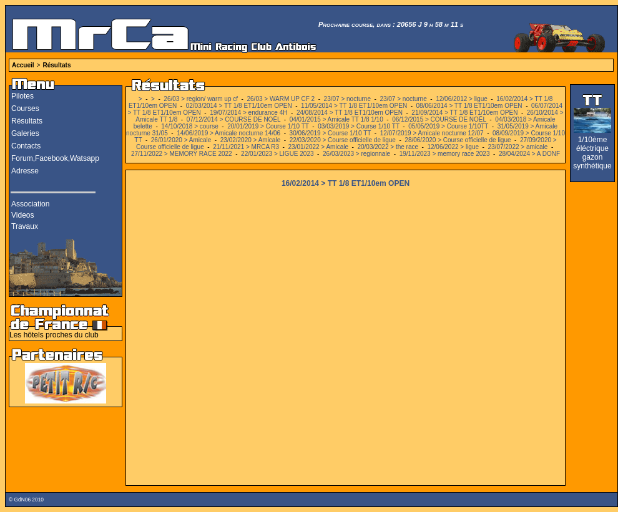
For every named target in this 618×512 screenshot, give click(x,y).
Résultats (56, 65)
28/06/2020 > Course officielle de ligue (458, 140)
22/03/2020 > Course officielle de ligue (343, 140)
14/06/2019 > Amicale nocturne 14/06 (228, 133)
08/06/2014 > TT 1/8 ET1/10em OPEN (469, 105)
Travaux (24, 226)
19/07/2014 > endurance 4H (249, 112)
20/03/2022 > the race (387, 146)
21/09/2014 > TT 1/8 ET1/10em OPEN (464, 112)
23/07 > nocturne (347, 98)
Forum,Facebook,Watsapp (55, 158)
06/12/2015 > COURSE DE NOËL (439, 119)
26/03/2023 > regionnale (356, 153)
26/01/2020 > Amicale (182, 140)
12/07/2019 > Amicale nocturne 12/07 (432, 133)
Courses (25, 108)
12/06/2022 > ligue (453, 146)
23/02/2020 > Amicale (250, 140)
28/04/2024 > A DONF (529, 153)
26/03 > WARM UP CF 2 (281, 98)
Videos (22, 215)
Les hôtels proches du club (54, 335)
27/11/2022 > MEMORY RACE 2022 (181, 153)
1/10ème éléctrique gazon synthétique (592, 152)
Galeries (25, 133)
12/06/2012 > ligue (462, 98)
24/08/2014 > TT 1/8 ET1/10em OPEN (350, 112)
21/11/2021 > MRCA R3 (246, 146)
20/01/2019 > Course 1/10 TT (268, 126)
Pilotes (22, 96)
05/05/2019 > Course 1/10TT (448, 126)
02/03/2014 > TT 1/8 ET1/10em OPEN (239, 105)
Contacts (26, 146)
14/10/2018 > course (189, 126)
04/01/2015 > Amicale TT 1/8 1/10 (336, 119)
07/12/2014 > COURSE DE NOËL (234, 119)
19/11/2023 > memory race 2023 (445, 153)
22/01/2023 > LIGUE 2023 (277, 153)
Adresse (25, 171)
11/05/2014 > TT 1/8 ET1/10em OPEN (354, 105)
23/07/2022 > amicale (518, 146)
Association (30, 204)
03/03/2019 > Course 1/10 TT (359, 126)
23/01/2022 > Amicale (318, 146)
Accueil (23, 65)
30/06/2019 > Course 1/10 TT (330, 133)
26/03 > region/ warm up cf (201, 98)
